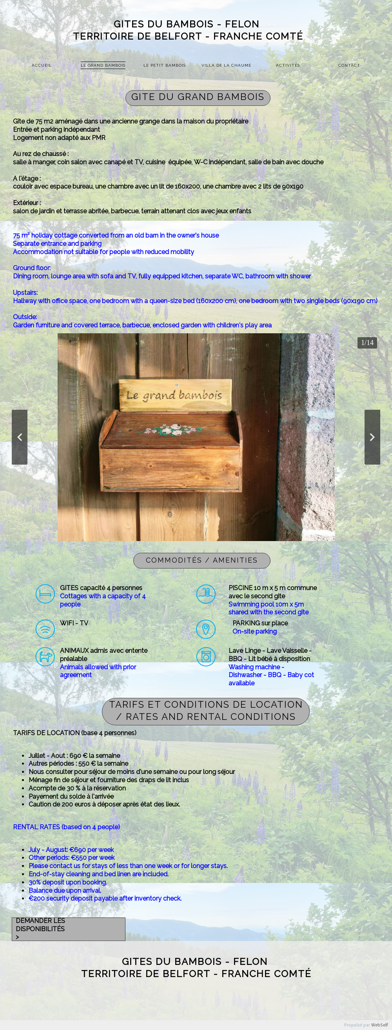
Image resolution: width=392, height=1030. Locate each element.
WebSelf (379, 1025)
